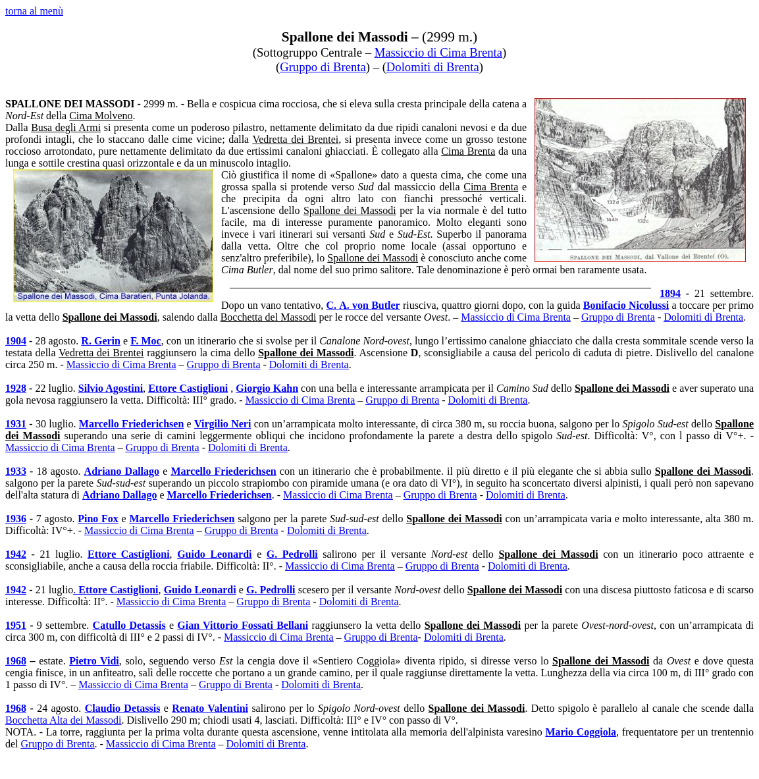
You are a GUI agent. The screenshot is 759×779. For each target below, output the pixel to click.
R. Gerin (100, 340)
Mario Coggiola (580, 732)
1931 (15, 423)
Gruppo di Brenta (323, 67)
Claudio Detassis (123, 708)
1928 (15, 388)
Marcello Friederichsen (131, 423)
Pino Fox (98, 518)
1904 (15, 340)
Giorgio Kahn (267, 388)
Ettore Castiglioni (188, 388)
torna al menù (34, 10)
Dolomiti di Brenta (432, 67)
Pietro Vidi (94, 660)
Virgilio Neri (222, 423)
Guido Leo (214, 554)
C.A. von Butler (363, 305)
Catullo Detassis (129, 625)
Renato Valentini (210, 708)
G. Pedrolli (292, 554)
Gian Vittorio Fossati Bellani (242, 625)
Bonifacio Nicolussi (626, 305)
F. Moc (145, 340)
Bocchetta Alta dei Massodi (63, 720)
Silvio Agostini (110, 388)
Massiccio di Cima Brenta (438, 52)
